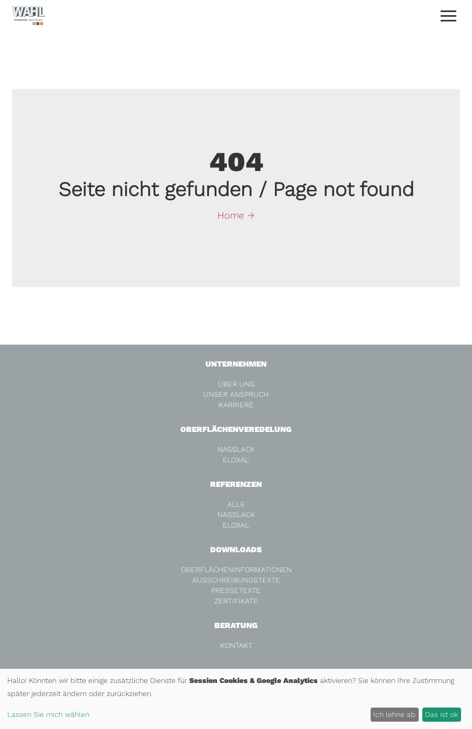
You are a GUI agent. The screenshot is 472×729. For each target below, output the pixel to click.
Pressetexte (236, 590)
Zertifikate (236, 601)
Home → (236, 215)
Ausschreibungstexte (236, 580)
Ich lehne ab (394, 714)
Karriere (236, 405)
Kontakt (236, 645)
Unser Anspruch (236, 394)
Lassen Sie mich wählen (48, 714)
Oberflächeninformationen (236, 569)
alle (236, 504)
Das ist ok (441, 714)
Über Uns (236, 384)
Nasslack (236, 449)
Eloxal (236, 459)
